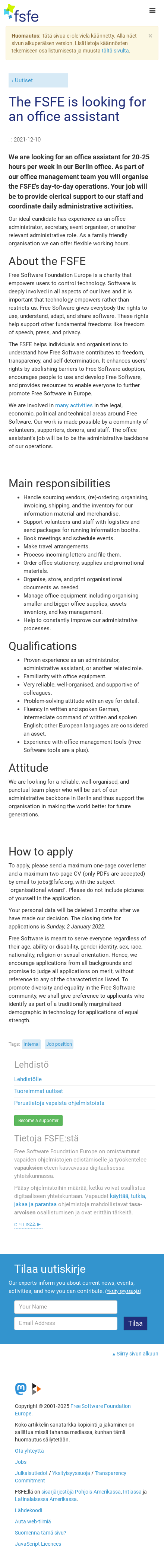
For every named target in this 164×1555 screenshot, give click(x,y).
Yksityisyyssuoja (71, 1473)
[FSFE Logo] (21, 13)
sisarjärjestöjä (57, 1492)
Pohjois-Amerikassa (98, 1492)
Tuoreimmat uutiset (38, 1091)
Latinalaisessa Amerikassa (46, 1499)
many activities (74, 405)
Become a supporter (38, 1120)
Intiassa (132, 1492)
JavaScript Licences (38, 1544)
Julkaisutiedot (31, 1473)
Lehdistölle (28, 1079)
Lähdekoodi (28, 1510)
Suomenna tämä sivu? (40, 1533)
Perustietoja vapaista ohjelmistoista (59, 1103)
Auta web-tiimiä (33, 1521)
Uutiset (24, 80)
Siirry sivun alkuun (137, 1354)
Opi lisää (25, 1224)
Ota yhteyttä (29, 1451)
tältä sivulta (115, 51)
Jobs (20, 1462)
